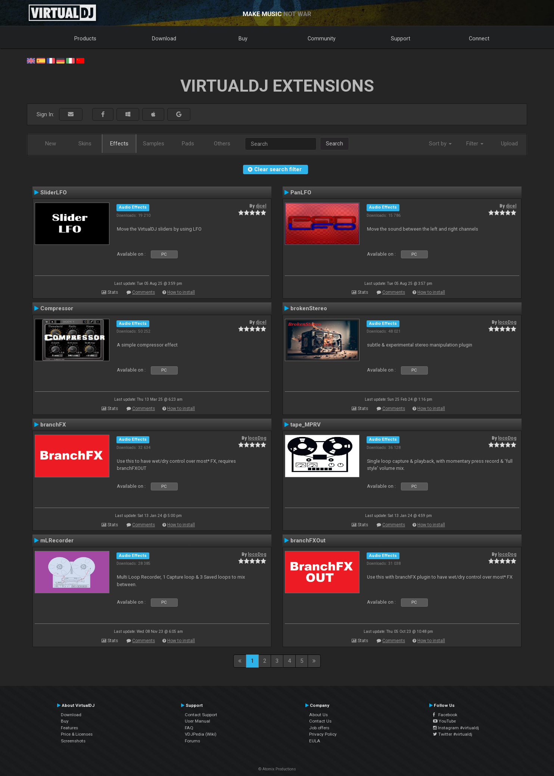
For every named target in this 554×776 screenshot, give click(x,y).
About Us (318, 714)
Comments (143, 292)
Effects (119, 143)
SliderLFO (53, 192)
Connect (479, 38)
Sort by (440, 143)
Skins (84, 143)
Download (164, 38)
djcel (261, 206)
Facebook (445, 714)
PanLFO (300, 192)
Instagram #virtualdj (456, 727)
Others (222, 143)
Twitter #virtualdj (452, 734)
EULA (314, 740)
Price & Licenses (77, 734)
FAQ (189, 727)
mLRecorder (57, 540)
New (50, 143)
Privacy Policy (323, 734)
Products (85, 38)
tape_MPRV (305, 424)
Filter (474, 143)
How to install (181, 292)
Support (400, 38)
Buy (243, 38)
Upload (509, 143)
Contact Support (201, 714)
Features (69, 727)
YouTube (444, 721)
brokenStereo (308, 308)
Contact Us (320, 721)
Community (322, 38)
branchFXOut (308, 540)
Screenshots (73, 740)
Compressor (56, 308)
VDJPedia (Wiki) (201, 734)
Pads (188, 143)
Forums (192, 740)
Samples (153, 143)
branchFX (53, 424)
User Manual (197, 721)
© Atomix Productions (277, 769)
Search (334, 143)
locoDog (507, 322)
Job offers (319, 727)
